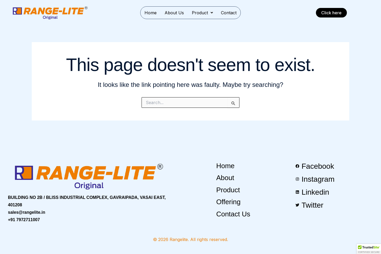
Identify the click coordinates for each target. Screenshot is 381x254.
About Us (174, 12)
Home (150, 12)
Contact (229, 12)
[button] (202, 13)
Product (202, 12)
